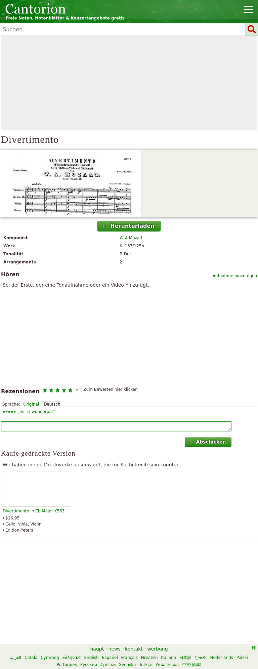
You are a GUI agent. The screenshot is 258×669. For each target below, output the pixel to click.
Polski (242, 657)
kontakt (134, 649)
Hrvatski (149, 657)
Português (67, 664)
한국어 (201, 657)
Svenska (127, 664)
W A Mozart (131, 238)
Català (31, 657)
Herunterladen (128, 226)
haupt (97, 649)
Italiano (168, 657)
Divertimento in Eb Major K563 (33, 511)
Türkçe (145, 664)
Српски (108, 664)
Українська (167, 664)
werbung (157, 649)
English (91, 657)
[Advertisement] (129, 83)
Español (110, 657)
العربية (15, 657)
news (115, 649)
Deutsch (52, 404)
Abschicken (207, 442)
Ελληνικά (71, 657)
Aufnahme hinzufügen (235, 276)
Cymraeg (50, 657)
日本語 (185, 657)
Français (129, 657)
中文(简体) (191, 664)
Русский (88, 664)
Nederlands (221, 657)
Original (31, 404)
